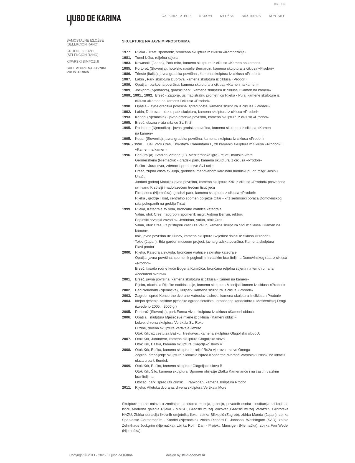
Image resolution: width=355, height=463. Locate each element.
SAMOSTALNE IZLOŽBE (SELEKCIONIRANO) (85, 42)
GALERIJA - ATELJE (176, 16)
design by (185, 455)
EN (283, 4)
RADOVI (205, 16)
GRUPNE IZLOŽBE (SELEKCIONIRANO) (82, 53)
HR (276, 4)
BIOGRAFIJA (251, 16)
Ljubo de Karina (121, 455)
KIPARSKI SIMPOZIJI (83, 62)
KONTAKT (277, 16)
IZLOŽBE (227, 16)
